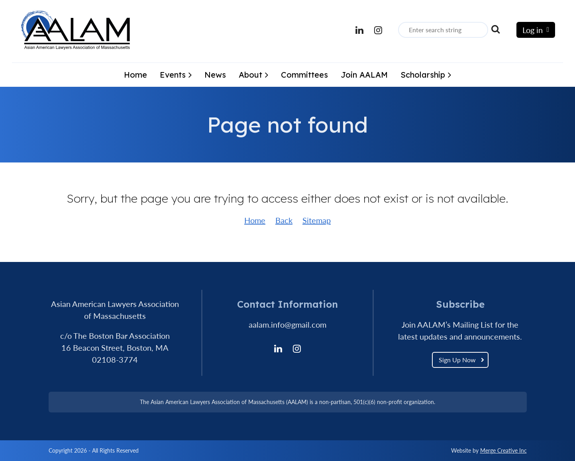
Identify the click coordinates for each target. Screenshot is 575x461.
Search (496, 29)
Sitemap (316, 220)
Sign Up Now (457, 359)
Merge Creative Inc (503, 450)
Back (283, 220)
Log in (532, 30)
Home (254, 220)
